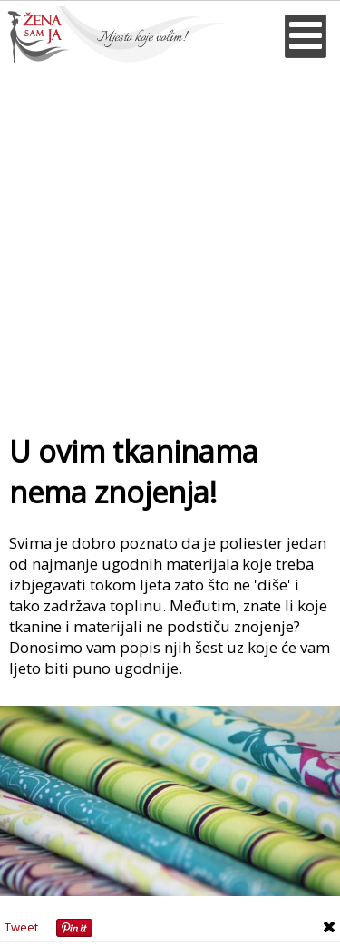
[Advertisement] (170, 242)
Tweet (21, 927)
